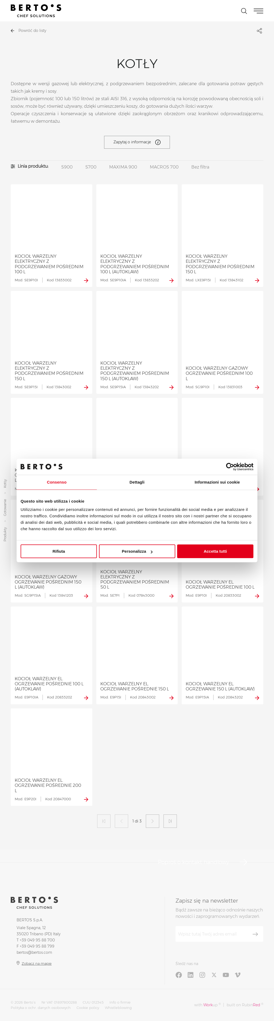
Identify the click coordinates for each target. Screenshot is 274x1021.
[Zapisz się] (255, 934)
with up (207, 1004)
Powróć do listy (28, 30)
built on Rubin (245, 1004)
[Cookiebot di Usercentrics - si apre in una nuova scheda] (230, 467)
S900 (67, 167)
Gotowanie (5, 507)
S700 (90, 167)
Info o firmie (120, 1002)
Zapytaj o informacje (137, 142)
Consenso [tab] (56, 482)
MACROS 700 (164, 167)
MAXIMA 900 (123, 167)
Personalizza (137, 551)
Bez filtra (200, 167)
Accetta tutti (215, 551)
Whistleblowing (118, 1007)
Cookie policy (88, 1007)
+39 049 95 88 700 (37, 940)
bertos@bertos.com (34, 952)
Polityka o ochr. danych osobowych (41, 1007)
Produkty (5, 535)
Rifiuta (58, 551)
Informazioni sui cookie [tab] (217, 482)
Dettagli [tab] (137, 482)
